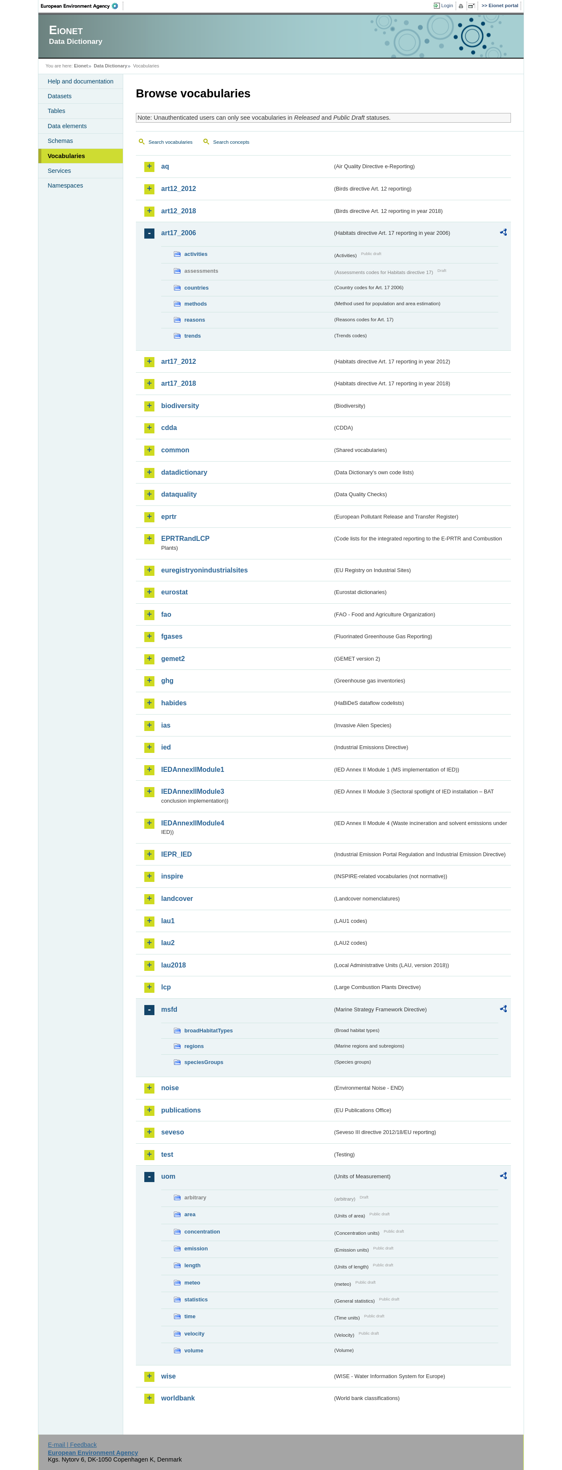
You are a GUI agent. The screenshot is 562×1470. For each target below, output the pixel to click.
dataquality (179, 494)
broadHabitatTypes (208, 1030)
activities (196, 254)
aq (165, 166)
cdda (169, 427)
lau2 (168, 942)
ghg (167, 680)
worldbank (178, 1398)
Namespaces (65, 185)
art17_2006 (178, 232)
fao (166, 614)
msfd (169, 1009)
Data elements (67, 126)
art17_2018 (178, 383)
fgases (172, 636)
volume (193, 1350)
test (167, 1154)
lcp (166, 987)
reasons (194, 320)
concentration (202, 1231)
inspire (172, 876)
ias (165, 725)
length (192, 1265)
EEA (82, 6)
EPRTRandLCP (185, 538)
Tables (56, 110)
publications (181, 1110)
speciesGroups (203, 1062)
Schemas (60, 140)
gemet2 (173, 658)
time (189, 1316)
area (189, 1214)
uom (168, 1176)
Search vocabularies (170, 142)
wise (168, 1376)
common (175, 450)
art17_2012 (178, 361)
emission (196, 1248)
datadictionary (184, 472)
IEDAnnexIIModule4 (192, 823)
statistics (196, 1299)
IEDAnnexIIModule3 (192, 791)
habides (173, 703)
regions (194, 1046)
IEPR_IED (176, 854)
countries (196, 288)
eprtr (168, 516)
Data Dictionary (110, 65)
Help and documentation (80, 81)
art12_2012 (178, 188)
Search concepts (231, 142)
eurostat (174, 592)
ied (166, 747)
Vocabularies (66, 156)
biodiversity (180, 405)
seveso (172, 1132)
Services (59, 170)
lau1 (168, 920)
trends (192, 336)
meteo (192, 1282)
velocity (194, 1333)
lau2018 (173, 965)
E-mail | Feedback (72, 1444)
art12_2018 (178, 211)
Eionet (81, 65)
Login (447, 5)
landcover (177, 898)
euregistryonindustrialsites (204, 570)
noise (170, 1087)
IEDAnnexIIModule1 (192, 769)
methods (195, 304)
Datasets (60, 96)
